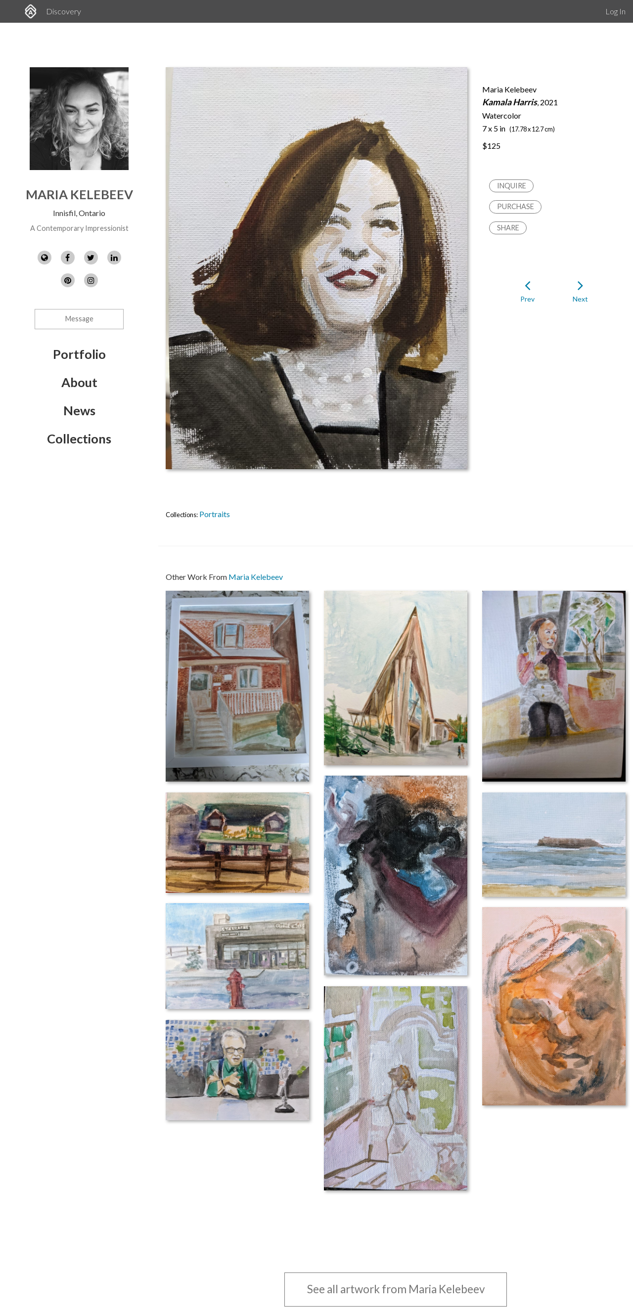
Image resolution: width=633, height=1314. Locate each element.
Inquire (511, 185)
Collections (79, 438)
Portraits (214, 514)
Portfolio (79, 354)
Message (79, 318)
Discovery (63, 11)
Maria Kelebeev (79, 194)
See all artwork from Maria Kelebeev (396, 1289)
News (79, 410)
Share (508, 227)
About (79, 382)
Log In (615, 11)
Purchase (515, 206)
